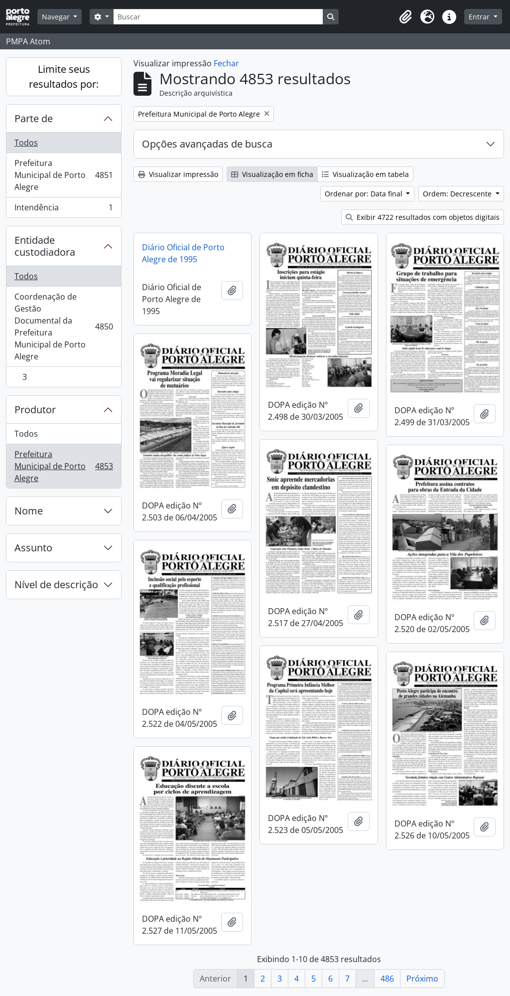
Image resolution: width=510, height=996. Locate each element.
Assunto (33, 547)
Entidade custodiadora (44, 246)
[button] (405, 17)
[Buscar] (218, 16)
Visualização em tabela (365, 174)
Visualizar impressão (178, 174)
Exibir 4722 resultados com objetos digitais (423, 217)
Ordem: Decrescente (458, 193)
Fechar (226, 63)
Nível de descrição (56, 584)
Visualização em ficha (272, 174)
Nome (28, 510)
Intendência (63, 209)
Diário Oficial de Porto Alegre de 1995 (183, 253)
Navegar (57, 16)
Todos (26, 142)
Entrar (480, 16)
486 (387, 978)
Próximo (422, 978)
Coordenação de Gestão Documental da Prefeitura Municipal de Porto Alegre (63, 326)
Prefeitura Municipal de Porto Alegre (63, 175)
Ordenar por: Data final (364, 193)
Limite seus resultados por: (64, 76)
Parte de (33, 118)
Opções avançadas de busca (207, 144)
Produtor (35, 409)
